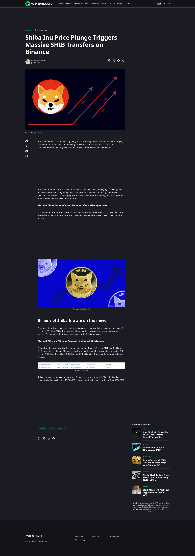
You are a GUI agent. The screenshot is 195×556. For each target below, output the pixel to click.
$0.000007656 (117, 380)
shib (51, 428)
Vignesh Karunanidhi (38, 61)
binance (42, 428)
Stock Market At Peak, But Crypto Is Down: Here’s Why (156, 492)
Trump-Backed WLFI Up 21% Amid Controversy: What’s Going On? (154, 462)
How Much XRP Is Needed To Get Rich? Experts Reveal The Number (155, 434)
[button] (161, 4)
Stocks (145, 444)
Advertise (95, 536)
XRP (144, 429)
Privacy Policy (80, 540)
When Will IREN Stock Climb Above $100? (153, 448)
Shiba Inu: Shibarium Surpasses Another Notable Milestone (76, 341)
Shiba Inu (28, 30)
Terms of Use (114, 536)
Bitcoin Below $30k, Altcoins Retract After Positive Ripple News (77, 205)
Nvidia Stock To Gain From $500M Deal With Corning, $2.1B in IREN (156, 477)
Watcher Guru (33, 535)
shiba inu (62, 428)
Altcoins (146, 457)
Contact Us (79, 536)
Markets (146, 486)
